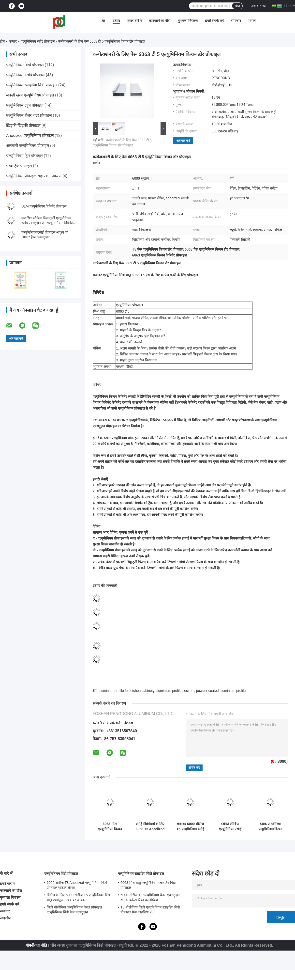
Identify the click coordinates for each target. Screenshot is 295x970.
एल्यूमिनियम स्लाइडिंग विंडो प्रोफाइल (31, 85)
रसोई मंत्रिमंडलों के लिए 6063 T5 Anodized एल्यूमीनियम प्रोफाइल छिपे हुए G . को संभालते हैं (150, 826)
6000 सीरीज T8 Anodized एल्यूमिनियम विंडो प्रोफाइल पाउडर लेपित (77, 885)
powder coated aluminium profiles (222, 691)
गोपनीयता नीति (36, 945)
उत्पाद (116, 21)
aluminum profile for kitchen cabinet (126, 691)
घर (103, 21)
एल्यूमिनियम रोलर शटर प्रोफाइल (29, 115)
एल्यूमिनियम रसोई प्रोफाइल (38, 41)
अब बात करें (258, 6)
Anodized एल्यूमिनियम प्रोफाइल (30, 135)
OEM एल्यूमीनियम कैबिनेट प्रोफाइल (43, 206)
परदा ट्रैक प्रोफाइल (19, 165)
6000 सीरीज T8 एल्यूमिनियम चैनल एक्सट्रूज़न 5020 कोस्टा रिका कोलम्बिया (150, 897)
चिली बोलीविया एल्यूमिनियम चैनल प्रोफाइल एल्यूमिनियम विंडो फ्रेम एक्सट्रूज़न (74, 909)
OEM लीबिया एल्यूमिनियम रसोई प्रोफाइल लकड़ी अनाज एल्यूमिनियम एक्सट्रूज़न (230, 826)
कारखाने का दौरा (159, 21)
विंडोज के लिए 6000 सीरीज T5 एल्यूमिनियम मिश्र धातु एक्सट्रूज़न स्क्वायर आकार (79, 897)
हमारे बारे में (134, 21)
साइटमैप (5, 918)
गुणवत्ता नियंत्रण (188, 21)
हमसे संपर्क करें (214, 21)
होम (2, 41)
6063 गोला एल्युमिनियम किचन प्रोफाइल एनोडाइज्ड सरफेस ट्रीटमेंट (110, 826)
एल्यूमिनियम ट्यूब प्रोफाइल (25, 105)
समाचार (236, 21)
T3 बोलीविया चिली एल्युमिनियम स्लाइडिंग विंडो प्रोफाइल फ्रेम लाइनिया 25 (150, 909)
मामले (251, 21)
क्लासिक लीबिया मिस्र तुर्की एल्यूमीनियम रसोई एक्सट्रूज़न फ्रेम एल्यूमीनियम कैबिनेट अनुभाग (47, 222)
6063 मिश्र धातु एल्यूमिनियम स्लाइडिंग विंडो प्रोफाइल (148, 885)
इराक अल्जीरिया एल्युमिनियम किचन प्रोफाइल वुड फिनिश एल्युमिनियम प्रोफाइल (270, 826)
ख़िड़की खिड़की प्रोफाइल (23, 125)
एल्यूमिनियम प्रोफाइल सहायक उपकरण (33, 176)
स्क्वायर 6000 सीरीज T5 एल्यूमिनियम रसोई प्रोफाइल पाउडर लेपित (190, 826)
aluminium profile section (174, 691)
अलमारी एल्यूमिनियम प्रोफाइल (27, 145)
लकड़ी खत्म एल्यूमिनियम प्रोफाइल (30, 95)
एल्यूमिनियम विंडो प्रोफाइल (25, 65)
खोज (237, 6)
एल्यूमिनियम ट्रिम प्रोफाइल (24, 155)
